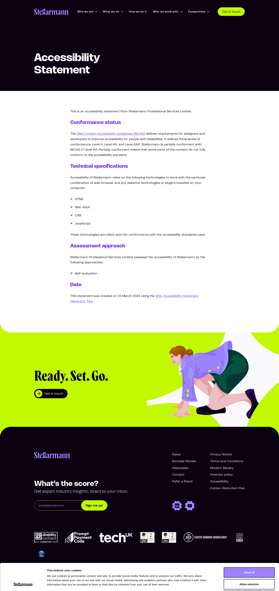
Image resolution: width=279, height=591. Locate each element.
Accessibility (219, 481)
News (176, 454)
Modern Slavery (222, 468)
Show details (187, 583)
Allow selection (249, 558)
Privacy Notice (221, 454)
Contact (178, 474)
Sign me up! (94, 505)
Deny (249, 570)
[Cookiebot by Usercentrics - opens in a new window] (23, 584)
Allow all (249, 546)
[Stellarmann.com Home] (51, 12)
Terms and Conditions (226, 461)
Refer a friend (182, 481)
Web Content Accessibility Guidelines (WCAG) (111, 133)
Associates (180, 468)
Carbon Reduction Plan (227, 488)
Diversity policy (221, 474)
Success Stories (184, 461)
